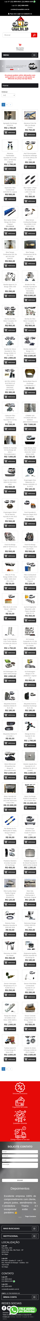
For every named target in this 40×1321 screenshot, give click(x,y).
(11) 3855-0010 (16, 1)
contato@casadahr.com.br (20, 9)
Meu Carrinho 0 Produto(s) (20, 49)
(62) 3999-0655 (23, 5)
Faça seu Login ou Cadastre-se (20, 14)
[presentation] (18, 1174)
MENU (6, 55)
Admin (5, 1319)
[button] (3, 66)
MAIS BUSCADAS (11, 1229)
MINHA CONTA (10, 1297)
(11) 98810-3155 (29, 2)
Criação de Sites (27, 1317)
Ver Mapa (5, 1254)
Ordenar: (5, 92)
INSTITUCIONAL (10, 1236)
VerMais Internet (15, 1317)
